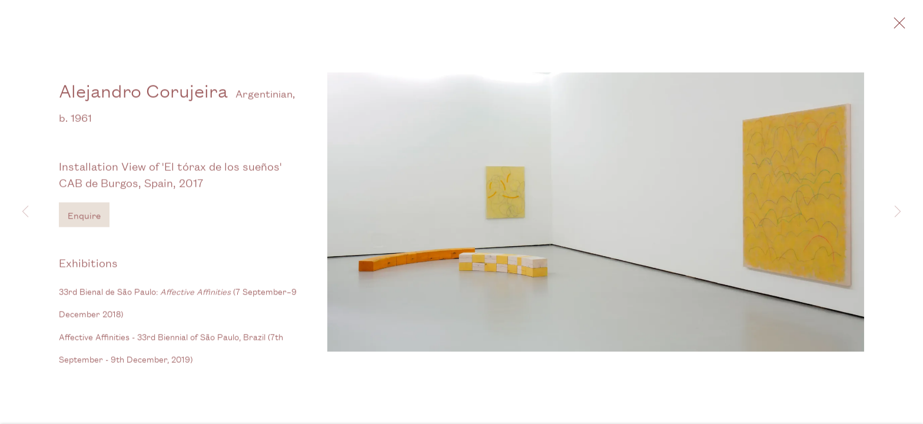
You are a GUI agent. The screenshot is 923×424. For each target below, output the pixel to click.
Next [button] (897, 212)
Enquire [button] (84, 220)
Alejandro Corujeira (143, 95)
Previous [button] (25, 212)
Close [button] (902, 26)
